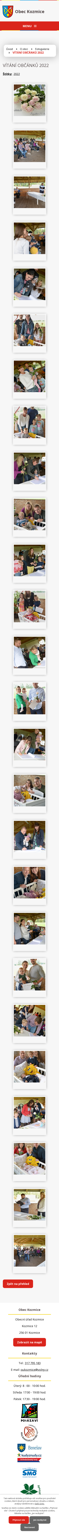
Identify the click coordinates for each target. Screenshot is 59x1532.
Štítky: (7, 74)
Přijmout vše (19, 1520)
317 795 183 (33, 1363)
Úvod (9, 49)
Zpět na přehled (18, 1284)
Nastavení (29, 1527)
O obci (24, 49)
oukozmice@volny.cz (34, 1370)
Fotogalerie (42, 49)
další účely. (40, 1503)
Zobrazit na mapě (29, 1342)
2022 (17, 74)
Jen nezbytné (39, 1520)
